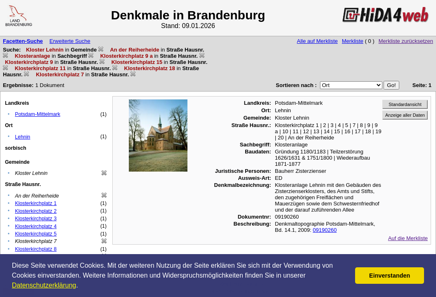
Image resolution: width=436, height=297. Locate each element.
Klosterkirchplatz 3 (36, 219)
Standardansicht (405, 104)
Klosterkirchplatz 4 (36, 226)
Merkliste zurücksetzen (406, 41)
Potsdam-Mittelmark (37, 114)
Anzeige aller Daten (405, 115)
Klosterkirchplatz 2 (36, 211)
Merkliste (352, 41)
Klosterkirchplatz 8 (36, 249)
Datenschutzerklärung (44, 285)
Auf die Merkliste (408, 238)
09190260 (325, 230)
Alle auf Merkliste (317, 41)
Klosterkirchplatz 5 (36, 234)
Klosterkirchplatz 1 (36, 203)
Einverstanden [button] (389, 275)
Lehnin (22, 137)
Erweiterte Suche (70, 41)
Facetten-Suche (23, 41)
